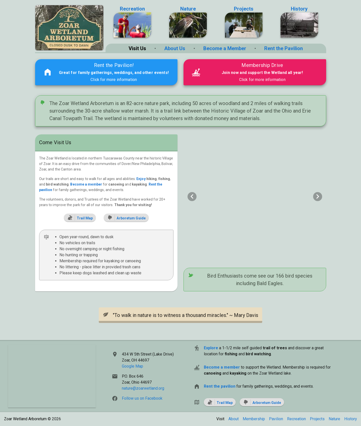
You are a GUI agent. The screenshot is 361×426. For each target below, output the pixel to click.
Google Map (132, 366)
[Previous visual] (192, 196)
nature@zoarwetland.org (143, 388)
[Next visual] (317, 196)
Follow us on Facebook (142, 398)
